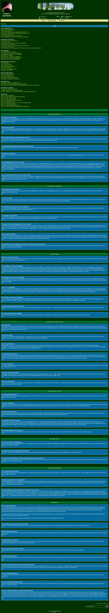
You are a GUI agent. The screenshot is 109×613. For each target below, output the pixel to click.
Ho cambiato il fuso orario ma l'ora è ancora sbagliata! (13, 43)
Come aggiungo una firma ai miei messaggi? (11, 54)
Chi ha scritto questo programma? (9, 89)
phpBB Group (38, 472)
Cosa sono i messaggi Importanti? (9, 69)
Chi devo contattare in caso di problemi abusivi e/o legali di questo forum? (18, 91)
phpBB (52, 611)
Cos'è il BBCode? (5, 63)
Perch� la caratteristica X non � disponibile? (11, 90)
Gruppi (63, 16)
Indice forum (3, 23)
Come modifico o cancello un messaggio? (10, 53)
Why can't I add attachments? (8, 101)
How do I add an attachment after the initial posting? (13, 96)
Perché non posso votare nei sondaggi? (10, 59)
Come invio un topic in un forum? (8, 51)
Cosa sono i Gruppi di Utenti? (8, 76)
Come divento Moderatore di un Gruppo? (10, 79)
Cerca (62, 18)
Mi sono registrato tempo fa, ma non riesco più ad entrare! (14, 37)
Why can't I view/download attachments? (10, 105)
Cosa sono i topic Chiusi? (7, 70)
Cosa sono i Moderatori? (6, 75)
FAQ (58, 16)
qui (25, 329)
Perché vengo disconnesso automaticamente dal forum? (14, 32)
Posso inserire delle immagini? (8, 66)
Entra (67, 18)
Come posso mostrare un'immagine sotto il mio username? (14, 45)
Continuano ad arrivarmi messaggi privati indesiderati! (13, 84)
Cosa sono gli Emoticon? (7, 65)
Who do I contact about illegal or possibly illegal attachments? (15, 106)
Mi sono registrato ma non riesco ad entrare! (11, 35)
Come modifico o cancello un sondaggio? (10, 56)
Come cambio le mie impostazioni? (9, 40)
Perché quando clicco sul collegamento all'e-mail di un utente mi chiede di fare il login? (21, 48)
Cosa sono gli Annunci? (6, 67)
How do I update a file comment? (8, 99)
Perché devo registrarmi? (7, 30)
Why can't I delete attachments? (8, 104)
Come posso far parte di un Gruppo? (9, 77)
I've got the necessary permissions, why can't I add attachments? (16, 102)
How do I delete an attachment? (8, 97)
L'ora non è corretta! (5, 42)
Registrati (69, 16)
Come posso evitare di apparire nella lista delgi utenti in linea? (15, 33)
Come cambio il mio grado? (7, 46)
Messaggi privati (43, 18)
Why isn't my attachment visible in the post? (11, 100)
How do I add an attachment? (8, 95)
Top (2, 123)
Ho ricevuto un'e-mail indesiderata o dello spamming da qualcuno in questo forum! (20, 85)
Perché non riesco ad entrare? (8, 29)
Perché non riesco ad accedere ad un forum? (11, 58)
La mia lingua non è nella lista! (8, 44)
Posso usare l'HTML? (6, 64)
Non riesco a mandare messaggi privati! (10, 82)
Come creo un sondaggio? (7, 55)
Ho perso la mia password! (7, 34)
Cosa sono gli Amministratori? (8, 74)
